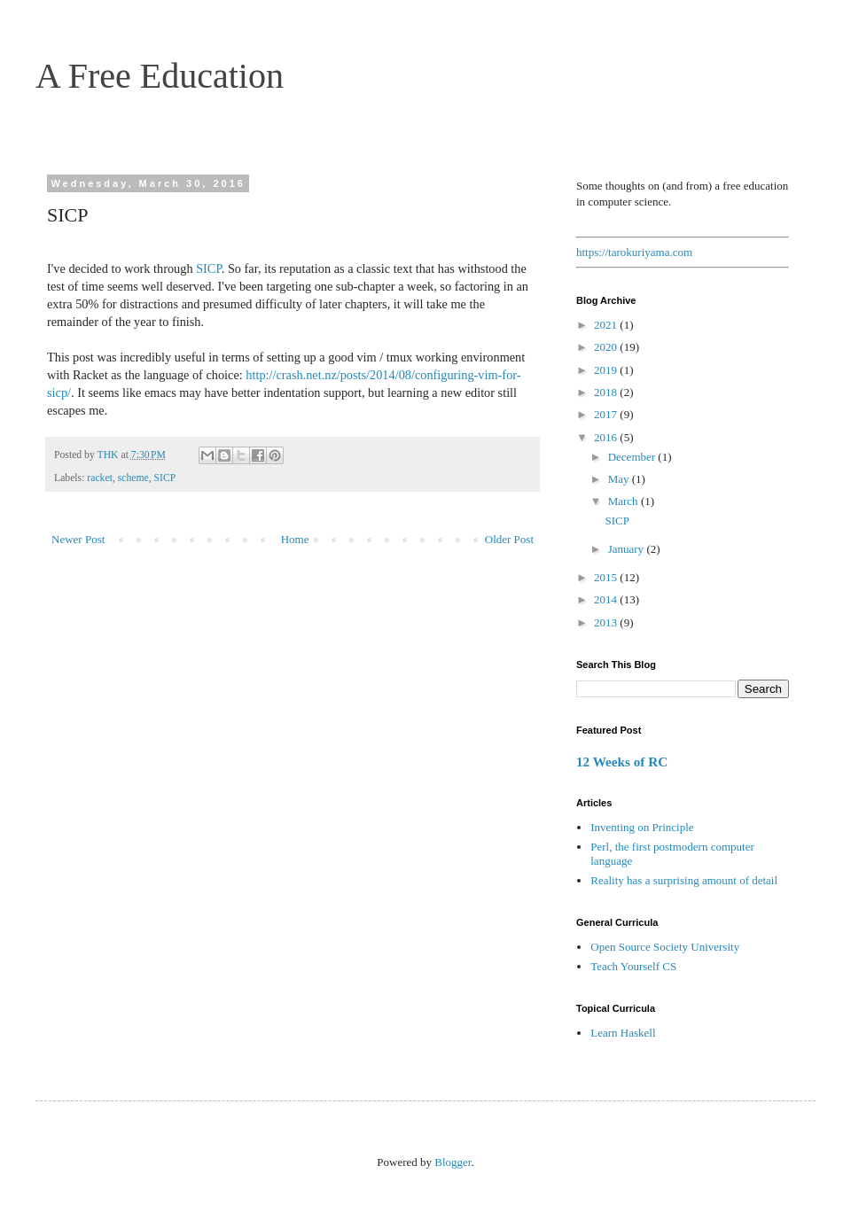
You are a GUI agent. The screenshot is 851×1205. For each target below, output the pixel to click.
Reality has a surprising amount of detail (683, 880)
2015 (607, 577)
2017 (607, 414)
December (633, 456)
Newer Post (78, 539)
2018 (607, 392)
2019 (607, 370)
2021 (607, 324)
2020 (607, 347)
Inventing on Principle (641, 827)
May (620, 479)
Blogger (452, 1162)
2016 (607, 437)
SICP (209, 268)
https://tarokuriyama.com (634, 252)
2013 (607, 622)
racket (100, 478)
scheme (133, 478)
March (624, 501)
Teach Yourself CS (633, 966)
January (627, 549)
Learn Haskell (622, 1032)
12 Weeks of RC (622, 761)
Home (295, 539)
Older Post (509, 539)
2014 (607, 599)
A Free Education (159, 76)
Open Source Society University (664, 946)
